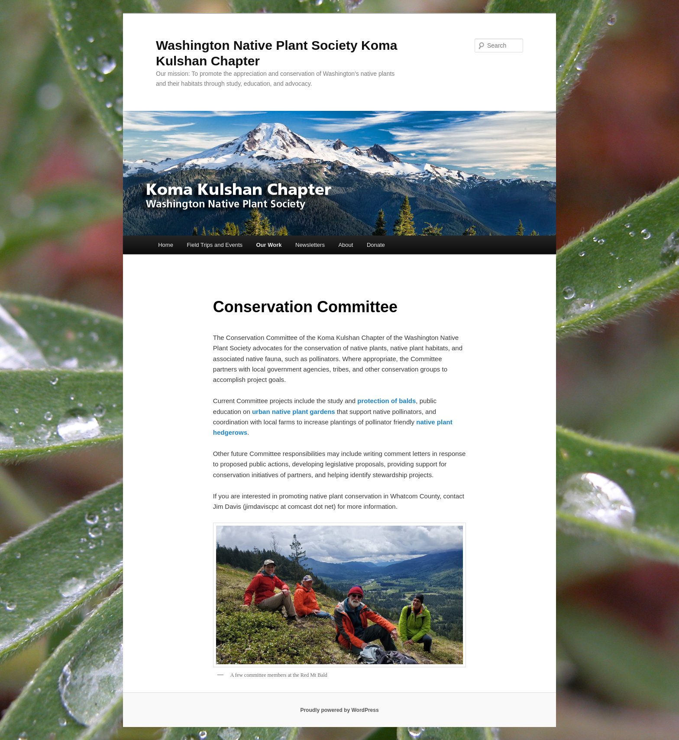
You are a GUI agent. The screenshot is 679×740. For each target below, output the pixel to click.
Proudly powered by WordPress (339, 710)
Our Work (269, 245)
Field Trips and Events (214, 245)
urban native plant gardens (293, 411)
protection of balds (386, 400)
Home (165, 245)
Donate (376, 245)
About (345, 245)
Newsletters (310, 245)
